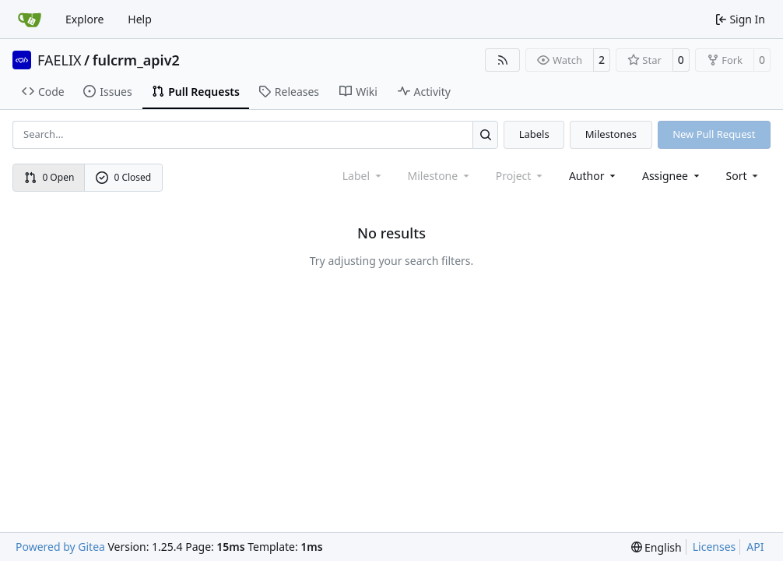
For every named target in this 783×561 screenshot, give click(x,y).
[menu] (743, 176)
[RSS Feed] (503, 60)
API (755, 546)
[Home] (29, 19)
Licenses (714, 546)
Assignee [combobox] (672, 175)
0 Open (49, 177)
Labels (534, 134)
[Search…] (485, 134)
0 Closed (124, 177)
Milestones (611, 134)
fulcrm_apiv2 (136, 60)
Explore (84, 19)
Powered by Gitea (60, 546)
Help (140, 19)
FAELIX (59, 60)
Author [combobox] (593, 175)
